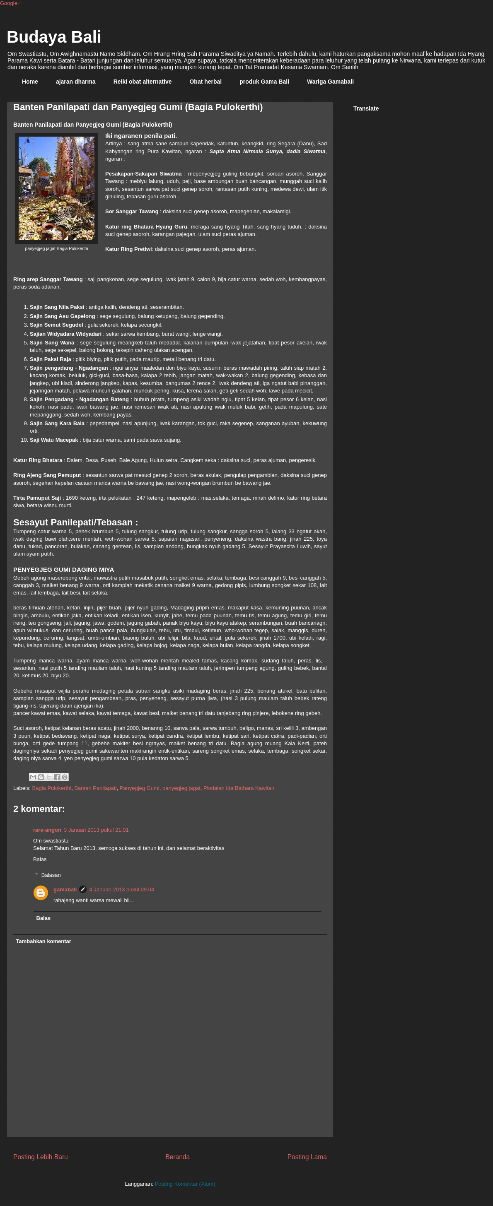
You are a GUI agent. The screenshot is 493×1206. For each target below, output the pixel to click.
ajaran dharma (76, 81)
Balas (40, 859)
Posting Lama (307, 1156)
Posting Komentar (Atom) (185, 1184)
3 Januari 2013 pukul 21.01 (96, 830)
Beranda (177, 1156)
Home (30, 81)
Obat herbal (205, 81)
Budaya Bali (54, 37)
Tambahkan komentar (43, 941)
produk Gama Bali (264, 81)
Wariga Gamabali (330, 81)
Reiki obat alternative (143, 81)
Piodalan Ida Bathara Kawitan (238, 788)
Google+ (10, 3)
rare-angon (47, 830)
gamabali (65, 889)
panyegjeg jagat (181, 788)
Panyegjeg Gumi (140, 788)
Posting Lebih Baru (40, 1156)
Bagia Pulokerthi (52, 788)
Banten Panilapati (95, 788)
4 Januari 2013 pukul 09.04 (121, 889)
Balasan (51, 875)
